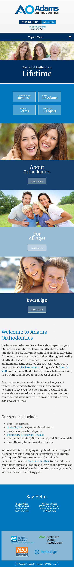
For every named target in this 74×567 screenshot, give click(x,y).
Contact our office (39, 461)
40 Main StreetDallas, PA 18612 (21, 506)
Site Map (52, 564)
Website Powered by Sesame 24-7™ (31, 564)
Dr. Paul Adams (30, 367)
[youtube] (29, 22)
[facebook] (23, 22)
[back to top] (58, 564)
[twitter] (26, 22)
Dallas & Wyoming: (37, 27)
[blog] (36, 22)
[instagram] (33, 22)
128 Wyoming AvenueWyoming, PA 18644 (49, 506)
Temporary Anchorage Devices (25, 434)
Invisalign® (14, 427)
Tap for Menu (49, 37)
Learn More (37, 181)
